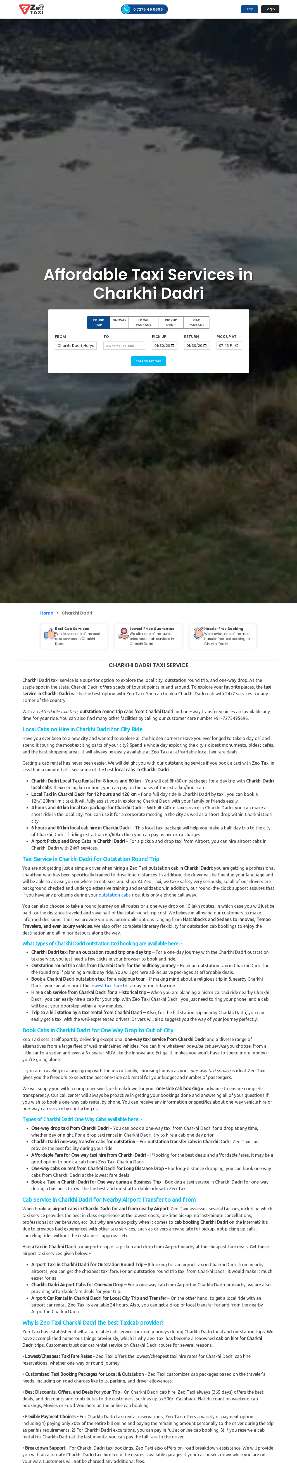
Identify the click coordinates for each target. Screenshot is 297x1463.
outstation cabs (115, 894)
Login (270, 9)
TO (106, 336)
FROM (60, 336)
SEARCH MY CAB (148, 361)
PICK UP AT (227, 336)
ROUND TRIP (98, 322)
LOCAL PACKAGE (143, 322)
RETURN (191, 336)
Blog (249, 9)
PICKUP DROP (171, 322)
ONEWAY (119, 320)
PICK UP (159, 336)
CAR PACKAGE (196, 322)
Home (46, 613)
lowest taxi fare (106, 985)
